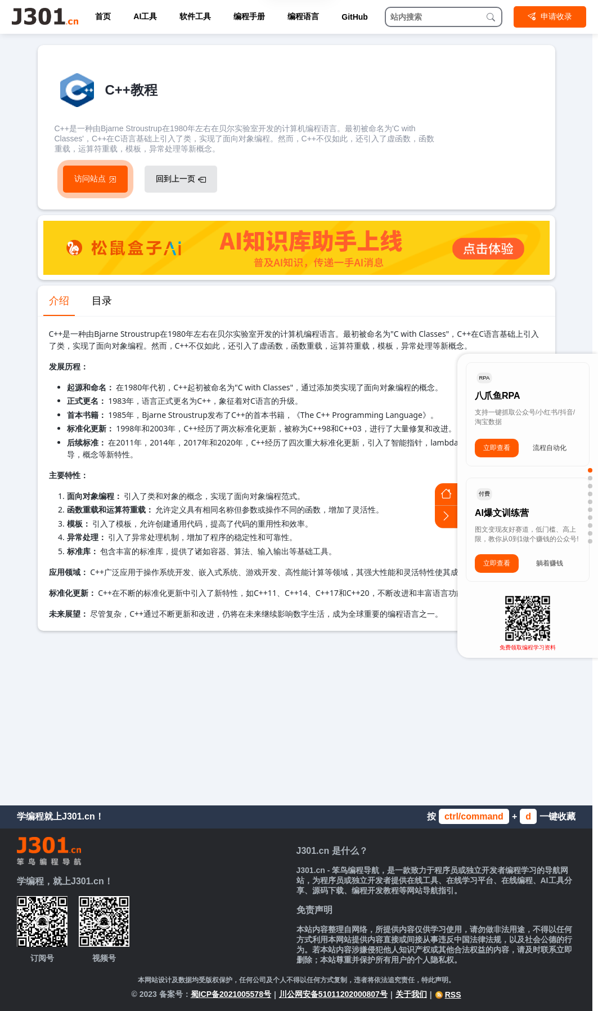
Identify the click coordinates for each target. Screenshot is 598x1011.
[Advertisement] (296, 715)
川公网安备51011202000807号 (333, 994)
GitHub (354, 16)
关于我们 (411, 994)
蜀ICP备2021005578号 (231, 994)
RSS (448, 994)
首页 (103, 16)
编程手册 (249, 16)
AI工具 (145, 16)
